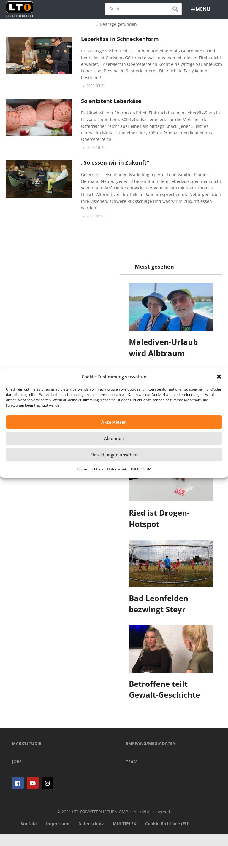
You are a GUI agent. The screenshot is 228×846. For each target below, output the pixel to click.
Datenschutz (117, 468)
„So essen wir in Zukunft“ (115, 162)
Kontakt (28, 836)
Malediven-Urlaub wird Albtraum (163, 348)
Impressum (57, 836)
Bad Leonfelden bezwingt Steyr (158, 604)
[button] (219, 377)
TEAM (131, 774)
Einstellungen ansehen (114, 455)
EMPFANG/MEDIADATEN (151, 756)
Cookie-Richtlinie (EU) (167, 836)
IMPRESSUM (141, 468)
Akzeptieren (114, 422)
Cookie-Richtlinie (90, 468)
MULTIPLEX (124, 836)
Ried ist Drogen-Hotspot (159, 518)
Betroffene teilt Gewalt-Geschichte (164, 689)
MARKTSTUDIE (26, 756)
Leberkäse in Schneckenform (120, 38)
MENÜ (200, 9)
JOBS (17, 774)
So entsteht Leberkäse (111, 100)
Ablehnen (114, 438)
